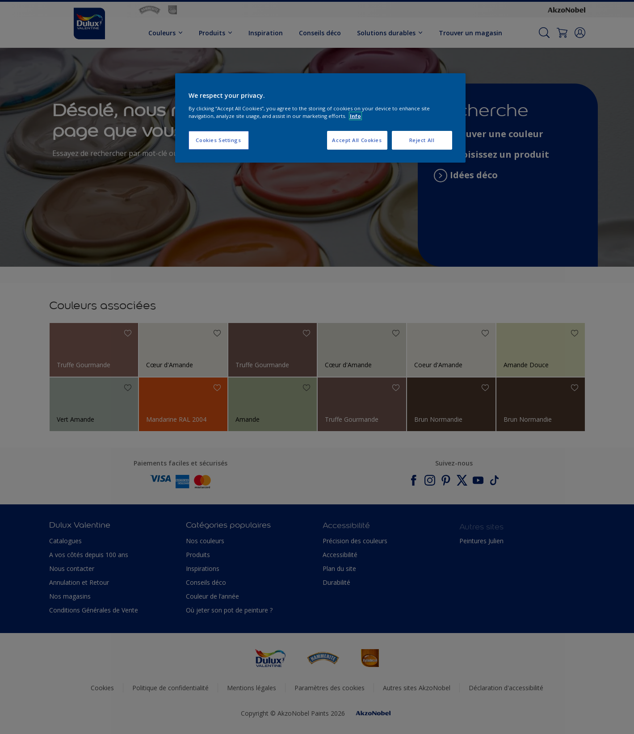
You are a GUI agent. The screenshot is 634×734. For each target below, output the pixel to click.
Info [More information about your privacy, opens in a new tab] (355, 116)
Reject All (422, 140)
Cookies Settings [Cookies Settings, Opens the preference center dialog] (218, 140)
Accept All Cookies (357, 140)
